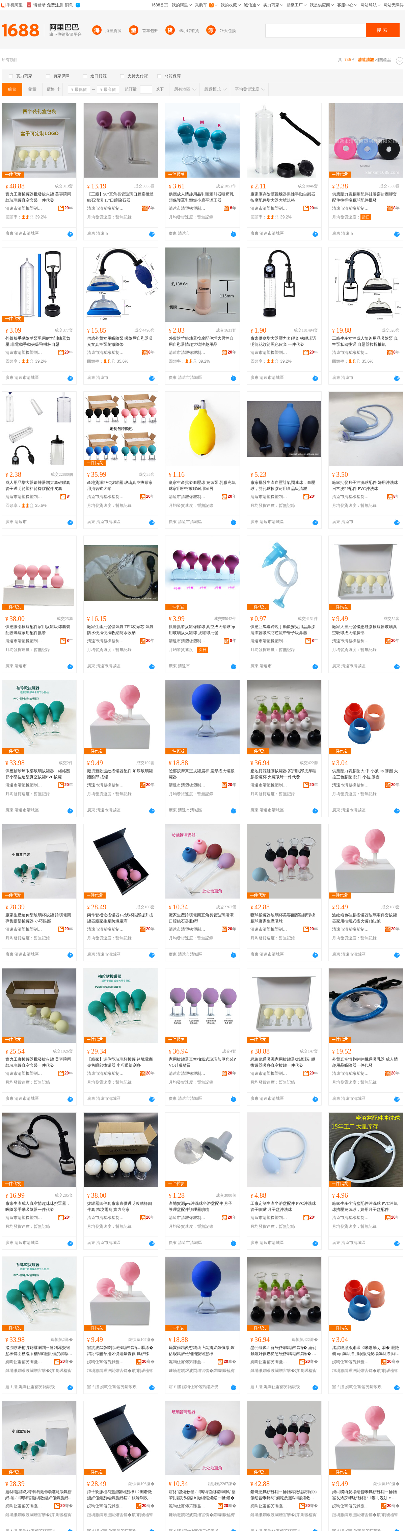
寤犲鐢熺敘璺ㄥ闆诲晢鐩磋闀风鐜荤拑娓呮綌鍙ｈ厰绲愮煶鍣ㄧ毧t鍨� (202, 1494)
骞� (66, 1361)
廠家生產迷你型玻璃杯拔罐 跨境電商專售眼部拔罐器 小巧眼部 (38, 918)
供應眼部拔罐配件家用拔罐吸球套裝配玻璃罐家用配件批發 (37, 629)
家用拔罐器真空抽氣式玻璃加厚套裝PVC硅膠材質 (202, 1062)
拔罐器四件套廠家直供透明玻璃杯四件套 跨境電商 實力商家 (119, 1206)
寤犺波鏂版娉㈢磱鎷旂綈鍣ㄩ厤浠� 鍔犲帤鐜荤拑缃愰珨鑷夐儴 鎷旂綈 (120, 1350)
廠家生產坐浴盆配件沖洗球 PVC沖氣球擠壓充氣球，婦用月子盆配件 (365, 1206)
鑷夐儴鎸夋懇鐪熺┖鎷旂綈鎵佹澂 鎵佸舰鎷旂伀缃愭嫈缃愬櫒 (202, 1350)
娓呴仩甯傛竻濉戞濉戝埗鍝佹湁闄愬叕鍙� (24, 1361)
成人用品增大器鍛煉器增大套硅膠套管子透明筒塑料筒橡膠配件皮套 (37, 485)
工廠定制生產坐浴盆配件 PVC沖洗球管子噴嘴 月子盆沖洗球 (283, 1206)
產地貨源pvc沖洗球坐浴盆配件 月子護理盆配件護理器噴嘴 (200, 1206)
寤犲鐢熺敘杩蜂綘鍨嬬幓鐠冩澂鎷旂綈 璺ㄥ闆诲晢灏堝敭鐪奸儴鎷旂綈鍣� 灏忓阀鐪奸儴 (39, 1495)
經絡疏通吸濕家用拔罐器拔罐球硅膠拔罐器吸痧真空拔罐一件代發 (282, 1062)
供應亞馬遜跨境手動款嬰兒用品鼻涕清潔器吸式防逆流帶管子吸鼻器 (282, 629)
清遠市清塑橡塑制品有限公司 (24, 208)
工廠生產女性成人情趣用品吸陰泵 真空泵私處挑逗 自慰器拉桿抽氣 (365, 341)
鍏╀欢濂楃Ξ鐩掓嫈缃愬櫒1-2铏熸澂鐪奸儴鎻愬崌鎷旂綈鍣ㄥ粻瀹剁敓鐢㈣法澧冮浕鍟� (119, 1495)
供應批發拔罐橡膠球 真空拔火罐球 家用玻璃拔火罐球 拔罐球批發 (202, 629)
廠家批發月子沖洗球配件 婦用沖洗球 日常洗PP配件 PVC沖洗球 (365, 485)
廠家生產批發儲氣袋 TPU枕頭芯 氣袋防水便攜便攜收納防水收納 (120, 629)
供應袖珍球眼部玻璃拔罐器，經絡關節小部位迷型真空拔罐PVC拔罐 (37, 774)
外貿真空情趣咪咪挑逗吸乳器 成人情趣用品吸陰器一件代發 (365, 1062)
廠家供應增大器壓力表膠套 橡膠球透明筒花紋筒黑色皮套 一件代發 (283, 341)
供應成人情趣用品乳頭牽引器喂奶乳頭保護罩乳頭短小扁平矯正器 (201, 197)
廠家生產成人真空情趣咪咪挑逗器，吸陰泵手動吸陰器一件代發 (37, 1206)
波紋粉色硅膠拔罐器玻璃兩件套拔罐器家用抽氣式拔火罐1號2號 (364, 918)
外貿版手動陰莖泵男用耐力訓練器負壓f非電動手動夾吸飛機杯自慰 (37, 341)
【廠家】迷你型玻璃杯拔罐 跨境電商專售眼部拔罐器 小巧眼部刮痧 (120, 1062)
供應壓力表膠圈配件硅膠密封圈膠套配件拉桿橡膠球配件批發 (364, 197)
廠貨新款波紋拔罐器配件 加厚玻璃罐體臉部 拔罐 (120, 774)
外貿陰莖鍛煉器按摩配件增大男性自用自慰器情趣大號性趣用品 (201, 341)
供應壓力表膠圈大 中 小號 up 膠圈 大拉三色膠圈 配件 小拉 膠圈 (365, 774)
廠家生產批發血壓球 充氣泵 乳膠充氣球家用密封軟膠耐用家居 (202, 485)
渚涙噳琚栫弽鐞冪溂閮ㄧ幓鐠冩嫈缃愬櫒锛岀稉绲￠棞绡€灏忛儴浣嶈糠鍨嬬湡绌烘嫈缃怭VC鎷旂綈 (38, 1351)
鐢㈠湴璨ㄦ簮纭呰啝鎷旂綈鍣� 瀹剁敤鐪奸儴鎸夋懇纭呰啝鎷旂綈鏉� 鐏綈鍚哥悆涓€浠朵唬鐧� (284, 1351)
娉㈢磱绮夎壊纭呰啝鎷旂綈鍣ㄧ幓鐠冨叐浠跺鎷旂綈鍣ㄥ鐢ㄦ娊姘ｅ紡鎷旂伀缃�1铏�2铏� (364, 1495)
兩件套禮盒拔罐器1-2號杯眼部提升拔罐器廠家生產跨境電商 (120, 918)
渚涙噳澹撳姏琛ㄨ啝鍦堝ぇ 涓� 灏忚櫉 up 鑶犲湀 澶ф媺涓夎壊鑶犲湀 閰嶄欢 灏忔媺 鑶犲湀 (366, 1351)
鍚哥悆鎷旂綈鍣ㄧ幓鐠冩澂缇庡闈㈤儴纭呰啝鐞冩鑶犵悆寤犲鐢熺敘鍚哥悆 (283, 1495)
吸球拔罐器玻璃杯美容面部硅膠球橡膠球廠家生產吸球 (282, 918)
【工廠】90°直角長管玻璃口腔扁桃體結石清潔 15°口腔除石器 (120, 197)
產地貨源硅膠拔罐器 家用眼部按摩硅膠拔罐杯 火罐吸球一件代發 (283, 774)
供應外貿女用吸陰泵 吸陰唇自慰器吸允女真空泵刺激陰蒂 (120, 341)
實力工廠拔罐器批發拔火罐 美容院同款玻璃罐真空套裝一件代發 (38, 197)
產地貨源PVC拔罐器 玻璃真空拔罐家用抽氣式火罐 (120, 485)
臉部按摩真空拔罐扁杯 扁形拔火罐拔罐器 (202, 774)
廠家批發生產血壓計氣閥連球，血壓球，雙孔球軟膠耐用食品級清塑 (282, 485)
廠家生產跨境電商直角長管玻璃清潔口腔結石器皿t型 (201, 918)
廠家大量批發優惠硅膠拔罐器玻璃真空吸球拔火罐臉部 (364, 629)
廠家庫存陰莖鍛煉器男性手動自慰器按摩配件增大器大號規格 (282, 197)
